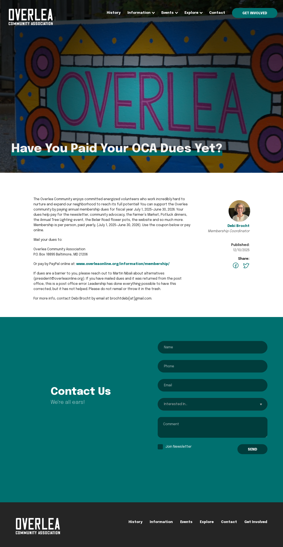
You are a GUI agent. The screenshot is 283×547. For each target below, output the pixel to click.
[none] (139, 13)
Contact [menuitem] (217, 13)
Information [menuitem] (139, 13)
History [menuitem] (114, 13)
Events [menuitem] (167, 13)
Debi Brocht (238, 226)
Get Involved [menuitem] (254, 13)
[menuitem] (30, 24)
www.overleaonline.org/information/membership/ (123, 264)
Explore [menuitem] (191, 13)
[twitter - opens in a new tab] (246, 266)
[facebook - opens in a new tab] (235, 266)
